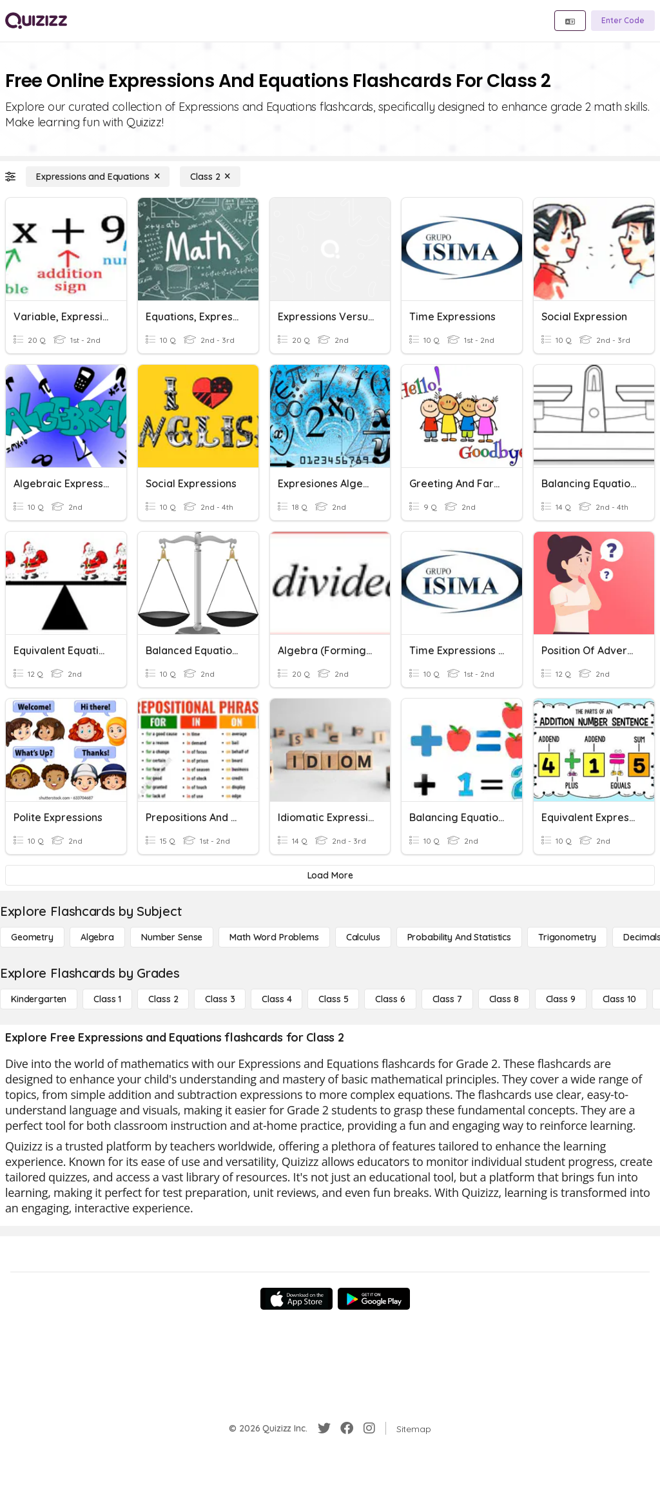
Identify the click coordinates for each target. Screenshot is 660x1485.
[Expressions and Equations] (98, 176)
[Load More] (330, 875)
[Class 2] (210, 176)
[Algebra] (97, 937)
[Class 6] (390, 999)
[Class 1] (107, 999)
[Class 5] (333, 999)
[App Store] (296, 1299)
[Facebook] (346, 1428)
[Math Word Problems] (273, 937)
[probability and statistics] (459, 937)
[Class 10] (619, 999)
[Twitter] (324, 1428)
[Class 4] (276, 999)
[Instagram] (369, 1428)
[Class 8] (504, 999)
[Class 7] (447, 999)
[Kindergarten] (38, 999)
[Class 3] (220, 999)
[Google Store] (374, 1299)
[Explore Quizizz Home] (36, 20)
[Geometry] (32, 937)
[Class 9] (561, 999)
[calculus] (363, 937)
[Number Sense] (171, 937)
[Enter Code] (623, 20)
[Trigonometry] (567, 937)
